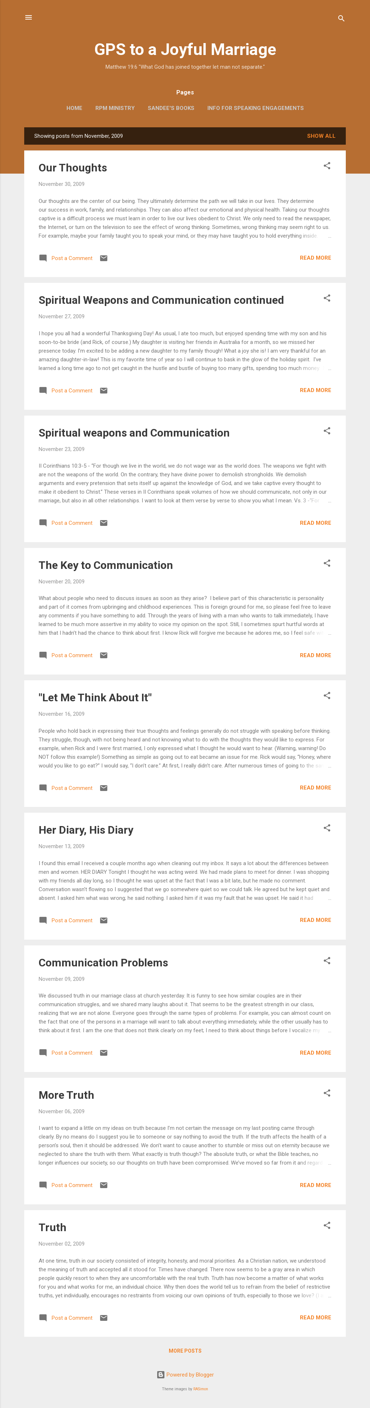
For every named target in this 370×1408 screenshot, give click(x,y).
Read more (315, 258)
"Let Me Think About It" (95, 697)
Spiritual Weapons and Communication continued (161, 300)
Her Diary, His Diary (86, 830)
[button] (327, 167)
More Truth (66, 1095)
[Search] (341, 20)
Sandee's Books (171, 108)
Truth (52, 1227)
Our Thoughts (73, 167)
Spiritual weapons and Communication (134, 432)
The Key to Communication (106, 565)
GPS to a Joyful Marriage (185, 49)
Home (74, 108)
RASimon (200, 1389)
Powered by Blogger (185, 1374)
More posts (185, 1351)
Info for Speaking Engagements (255, 108)
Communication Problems (103, 962)
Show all (321, 136)
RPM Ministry (115, 108)
